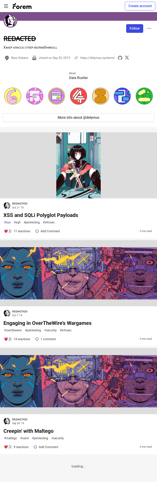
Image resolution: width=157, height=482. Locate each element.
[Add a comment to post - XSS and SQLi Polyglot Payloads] (17, 231)
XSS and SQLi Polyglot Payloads (40, 215)
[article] (78, 197)
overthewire (13, 330)
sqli (17, 222)
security (50, 330)
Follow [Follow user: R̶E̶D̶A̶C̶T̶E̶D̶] (135, 28)
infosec (49, 222)
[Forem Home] (22, 6)
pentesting (32, 222)
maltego (10, 438)
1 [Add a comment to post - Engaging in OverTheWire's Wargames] (45, 339)
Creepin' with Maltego (28, 431)
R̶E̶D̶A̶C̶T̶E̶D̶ (19, 203)
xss (7, 222)
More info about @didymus (78, 117)
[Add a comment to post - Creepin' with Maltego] (16, 447)
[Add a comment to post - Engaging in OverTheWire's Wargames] (17, 339)
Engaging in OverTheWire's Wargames (47, 323)
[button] (12, 96)
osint (24, 438)
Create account (140, 6)
